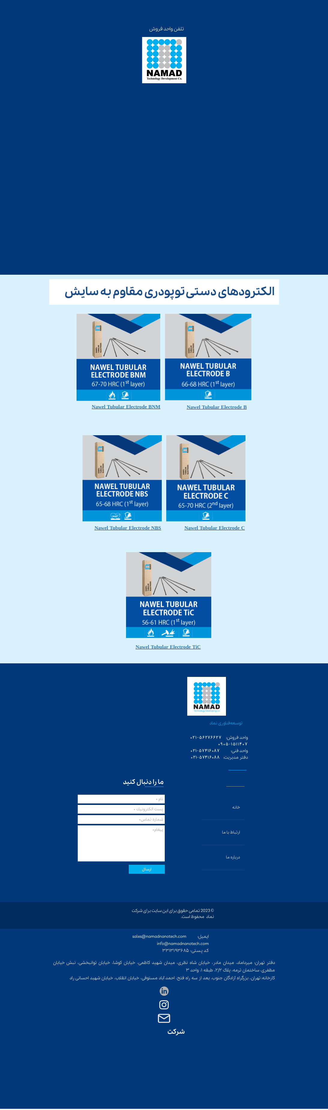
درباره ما (233, 857)
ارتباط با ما (231, 832)
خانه (236, 807)
